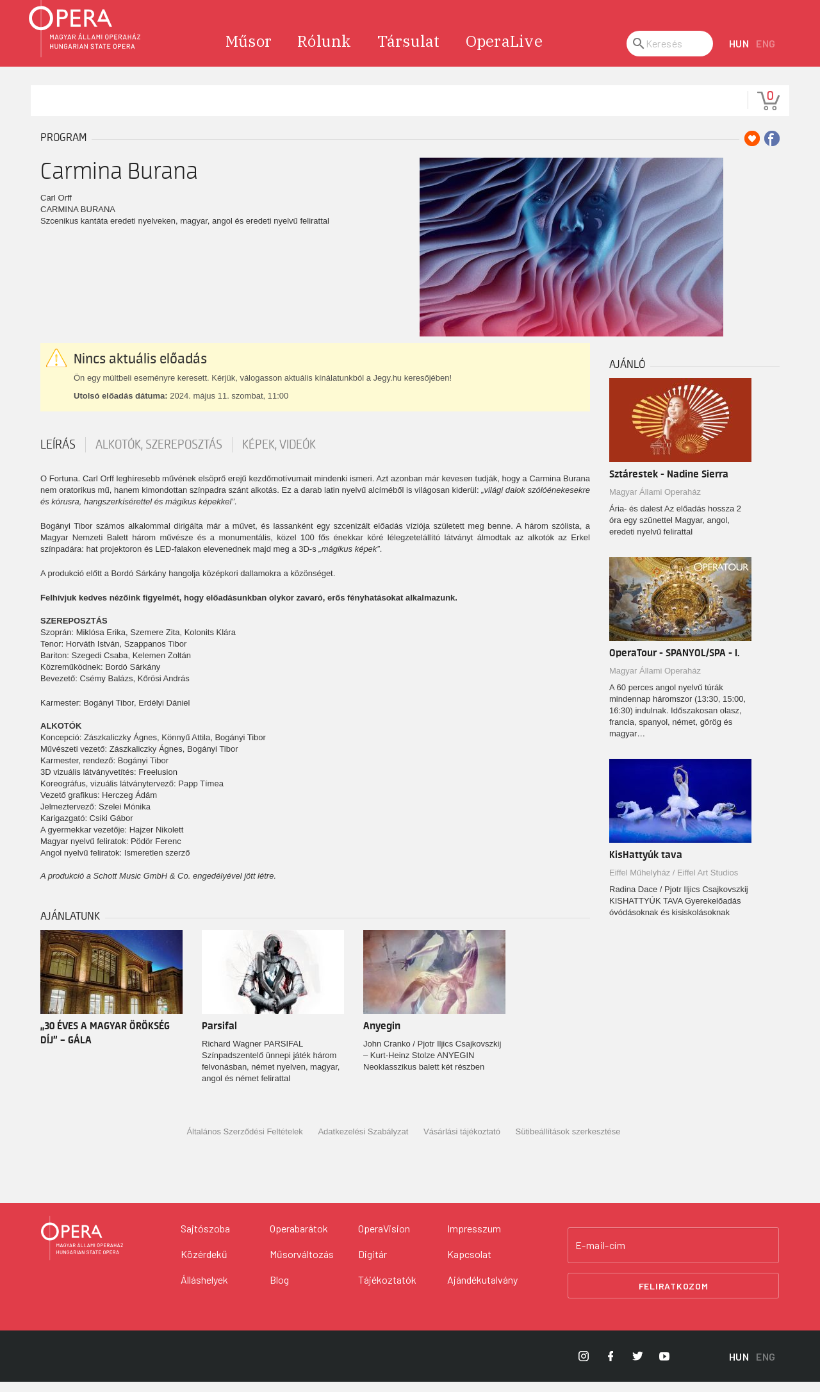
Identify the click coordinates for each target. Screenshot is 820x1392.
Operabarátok (299, 1238)
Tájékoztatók (387, 1290)
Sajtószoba (205, 1238)
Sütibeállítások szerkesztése (568, 1142)
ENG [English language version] (766, 54)
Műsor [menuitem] (249, 51)
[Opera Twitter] (637, 1366)
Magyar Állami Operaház (655, 503)
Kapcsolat (469, 1264)
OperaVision (384, 1238)
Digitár (372, 1264)
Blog (279, 1290)
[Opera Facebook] (610, 1366)
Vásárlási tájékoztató (461, 1142)
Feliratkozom (674, 1296)
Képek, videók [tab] (279, 455)
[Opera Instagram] (583, 1366)
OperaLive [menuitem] (504, 51)
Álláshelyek (204, 1290)
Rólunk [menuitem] (324, 51)
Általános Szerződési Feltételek (244, 1142)
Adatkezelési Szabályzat (363, 1142)
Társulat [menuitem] (408, 51)
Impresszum (474, 1238)
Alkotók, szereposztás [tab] (158, 455)
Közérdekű (204, 1264)
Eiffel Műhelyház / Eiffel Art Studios (673, 883)
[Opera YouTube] (664, 1366)
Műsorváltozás (302, 1264)
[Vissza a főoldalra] (82, 1248)
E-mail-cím (600, 1255)
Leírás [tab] (58, 455)
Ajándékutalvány (482, 1290)
